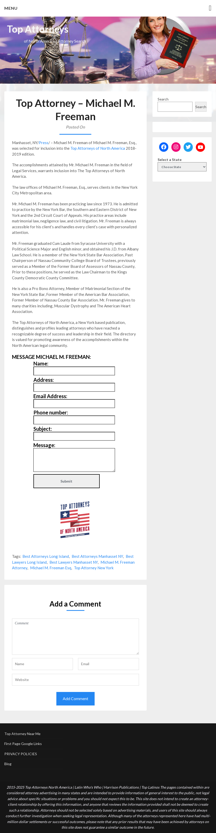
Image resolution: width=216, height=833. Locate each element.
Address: (43, 380)
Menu (11, 8)
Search (163, 99)
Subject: (42, 429)
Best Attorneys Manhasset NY (97, 556)
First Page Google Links (23, 743)
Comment (75, 637)
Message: (44, 445)
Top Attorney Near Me (22, 733)
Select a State (170, 159)
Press (43, 142)
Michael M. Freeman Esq (50, 567)
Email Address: (50, 396)
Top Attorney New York (93, 567)
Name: (40, 363)
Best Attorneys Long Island (45, 556)
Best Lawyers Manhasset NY (73, 562)
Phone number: (50, 412)
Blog (7, 764)
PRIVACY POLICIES (20, 754)
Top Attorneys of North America (97, 148)
